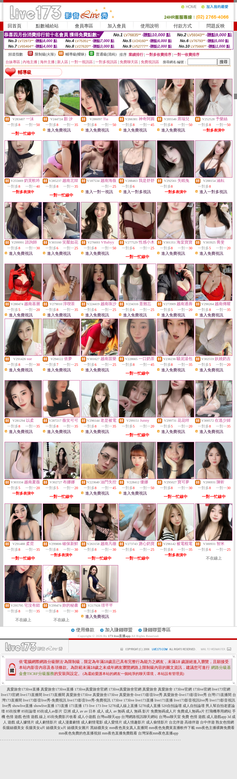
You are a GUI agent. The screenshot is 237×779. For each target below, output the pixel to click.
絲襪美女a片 (56, 728)
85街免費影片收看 (62, 717)
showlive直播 (22, 706)
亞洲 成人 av (73, 711)
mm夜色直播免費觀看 (119, 733)
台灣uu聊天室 (170, 717)
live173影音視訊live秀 (191, 700)
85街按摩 (13, 711)
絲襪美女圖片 (78, 728)
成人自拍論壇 (194, 706)
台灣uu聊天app (108, 717)
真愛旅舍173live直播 (23, 689)
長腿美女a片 (35, 728)
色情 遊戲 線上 (34, 717)
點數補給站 (47, 25)
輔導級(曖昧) (75, 54)
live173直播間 (31, 695)
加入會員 (117, 25)
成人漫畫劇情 (69, 722)
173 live (89, 706)
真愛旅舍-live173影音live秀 (140, 695)
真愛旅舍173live (79, 695)
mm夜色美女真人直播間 (128, 728)
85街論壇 (28, 711)
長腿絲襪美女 (13, 728)
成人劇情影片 (46, 722)
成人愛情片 (113, 722)
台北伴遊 (176, 722)
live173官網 (221, 689)
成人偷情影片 (157, 722)
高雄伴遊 (191, 722)
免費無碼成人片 (163, 711)
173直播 (61, 706)
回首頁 (14, 25)
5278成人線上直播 (123, 706)
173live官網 (182, 689)
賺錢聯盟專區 (157, 629)
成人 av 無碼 (115, 711)
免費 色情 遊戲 (194, 717)
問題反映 (215, 25)
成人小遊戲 (87, 717)
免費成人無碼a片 (190, 711)
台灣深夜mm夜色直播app (158, 733)
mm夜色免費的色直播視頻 (80, 733)
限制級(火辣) (45, 54)
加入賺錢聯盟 (119, 629)
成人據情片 (25, 722)
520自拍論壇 (172, 706)
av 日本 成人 (94, 711)
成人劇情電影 (92, 722)
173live (116, 700)
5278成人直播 (150, 706)
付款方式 (182, 25)
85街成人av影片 (49, 711)
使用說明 (149, 25)
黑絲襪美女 (99, 728)
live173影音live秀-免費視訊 (44, 700)
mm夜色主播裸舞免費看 (215, 728)
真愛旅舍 (149, 689)
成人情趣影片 (134, 722)
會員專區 (84, 25)
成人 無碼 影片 (138, 711)
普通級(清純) (106, 54)
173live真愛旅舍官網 (91, 689)
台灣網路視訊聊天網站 (139, 717)
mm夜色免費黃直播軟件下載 (172, 728)
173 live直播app (119, 636)
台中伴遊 (207, 722)
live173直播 (144, 700)
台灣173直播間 (220, 695)
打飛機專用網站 (218, 711)
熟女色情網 (225, 722)
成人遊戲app (216, 717)
